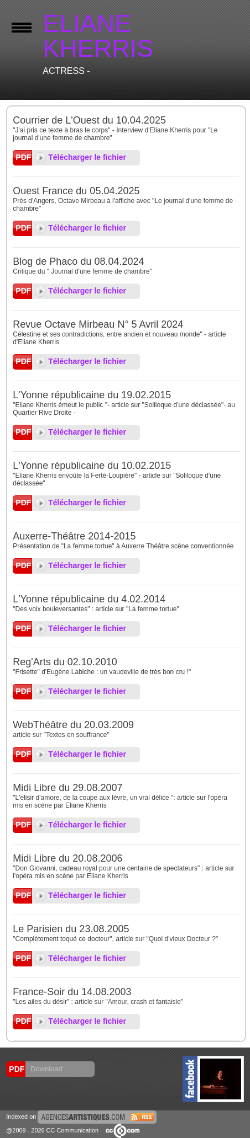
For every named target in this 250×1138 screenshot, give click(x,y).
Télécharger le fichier (80, 157)
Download (45, 1069)
